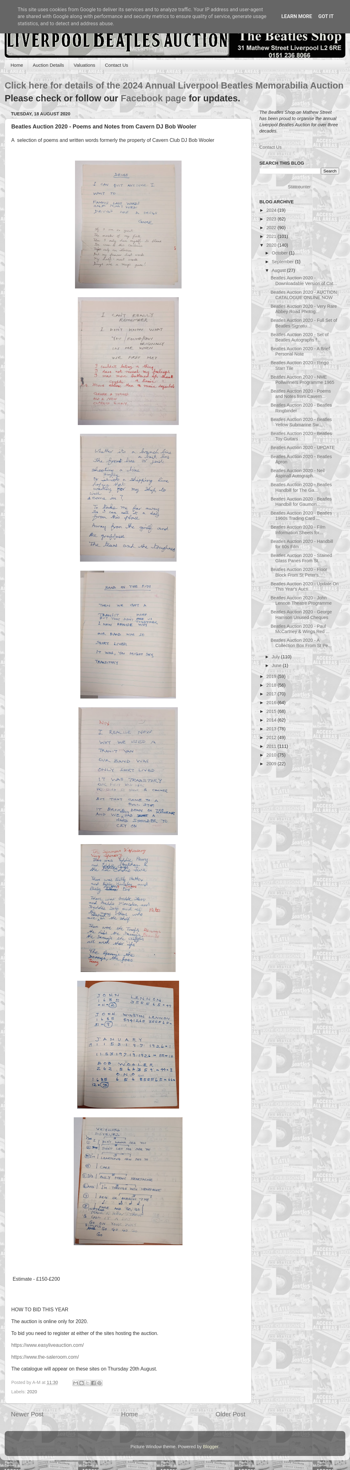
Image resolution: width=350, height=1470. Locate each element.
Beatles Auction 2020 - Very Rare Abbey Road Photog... (304, 309)
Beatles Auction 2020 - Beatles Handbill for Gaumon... (301, 501)
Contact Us (116, 65)
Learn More (296, 16)
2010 (272, 754)
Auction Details (48, 65)
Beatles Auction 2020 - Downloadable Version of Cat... (304, 280)
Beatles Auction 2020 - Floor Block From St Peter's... (299, 572)
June (277, 665)
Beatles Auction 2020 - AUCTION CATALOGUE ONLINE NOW (304, 295)
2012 (272, 737)
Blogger (210, 1446)
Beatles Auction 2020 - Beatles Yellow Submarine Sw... (301, 422)
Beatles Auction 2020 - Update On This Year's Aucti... (305, 586)
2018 (272, 685)
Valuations (84, 65)
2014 (272, 720)
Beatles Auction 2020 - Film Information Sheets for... (298, 530)
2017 (272, 693)
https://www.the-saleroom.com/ (45, 1357)
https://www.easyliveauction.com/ (47, 1345)
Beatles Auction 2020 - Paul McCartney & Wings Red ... (300, 629)
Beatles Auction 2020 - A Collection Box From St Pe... (301, 643)
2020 (32, 1391)
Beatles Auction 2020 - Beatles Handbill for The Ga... (301, 487)
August (279, 270)
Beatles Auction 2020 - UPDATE (303, 447)
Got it (325, 16)
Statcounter (299, 186)
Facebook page (153, 98)
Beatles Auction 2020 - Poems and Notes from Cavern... (301, 394)
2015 (272, 711)
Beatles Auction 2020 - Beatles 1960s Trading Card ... (301, 515)
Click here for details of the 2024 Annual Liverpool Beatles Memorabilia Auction (174, 85)
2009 (272, 763)
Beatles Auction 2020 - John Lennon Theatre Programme (301, 600)
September (283, 261)
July (276, 656)
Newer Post (27, 1414)
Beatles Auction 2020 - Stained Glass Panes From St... (301, 558)
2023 (272, 218)
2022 (272, 227)
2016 (272, 702)
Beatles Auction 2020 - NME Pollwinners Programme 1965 (302, 380)
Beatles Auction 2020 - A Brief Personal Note (300, 351)
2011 (272, 746)
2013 (272, 728)
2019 (272, 676)
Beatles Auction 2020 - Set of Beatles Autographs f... (300, 337)
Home (17, 65)
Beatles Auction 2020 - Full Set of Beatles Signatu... (304, 323)
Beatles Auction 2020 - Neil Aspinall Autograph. (298, 473)
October (280, 252)
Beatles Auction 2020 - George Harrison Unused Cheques (301, 614)
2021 (272, 236)
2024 (272, 210)
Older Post (230, 1414)
